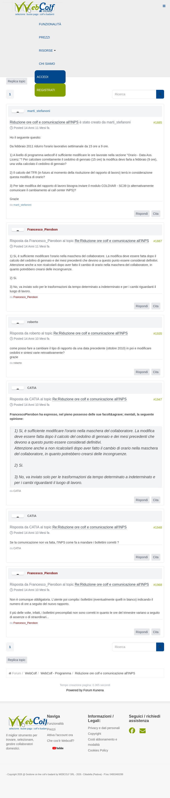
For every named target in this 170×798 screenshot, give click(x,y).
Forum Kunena (93, 690)
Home (45, 11)
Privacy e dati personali (104, 728)
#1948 (158, 527)
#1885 (158, 122)
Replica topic (16, 660)
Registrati (46, 90)
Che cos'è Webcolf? (60, 740)
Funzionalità (50, 24)
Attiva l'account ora (60, 735)
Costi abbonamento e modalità (102, 742)
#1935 (158, 333)
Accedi (42, 77)
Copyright (94, 733)
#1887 (158, 241)
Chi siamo (47, 63)
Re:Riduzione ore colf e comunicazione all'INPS (112, 241)
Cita (156, 213)
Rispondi (142, 213)
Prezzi (44, 37)
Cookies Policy (98, 750)
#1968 (158, 585)
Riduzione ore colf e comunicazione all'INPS (44, 122)
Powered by (74, 690)
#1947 (158, 399)
